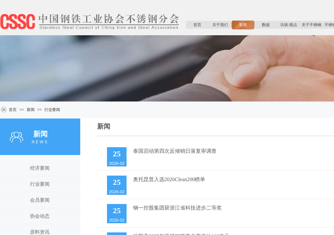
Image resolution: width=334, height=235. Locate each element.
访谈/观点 (288, 25)
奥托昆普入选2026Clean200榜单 (169, 179)
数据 (266, 25)
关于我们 (220, 25)
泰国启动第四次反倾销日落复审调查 (175, 151)
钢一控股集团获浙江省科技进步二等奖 (177, 208)
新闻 (243, 25)
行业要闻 (52, 109)
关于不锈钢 (311, 25)
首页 (197, 25)
